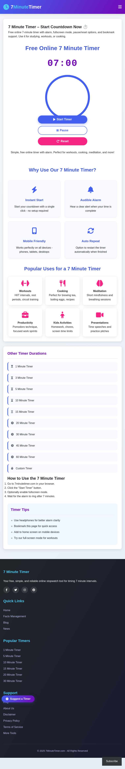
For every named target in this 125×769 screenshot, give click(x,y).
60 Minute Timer (23, 457)
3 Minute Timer (22, 377)
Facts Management (14, 616)
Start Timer (62, 119)
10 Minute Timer (22, 400)
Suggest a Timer (18, 698)
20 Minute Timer (23, 423)
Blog (6, 622)
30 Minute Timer (23, 434)
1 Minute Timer (22, 366)
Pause (62, 130)
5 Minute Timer (22, 389)
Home (6, 610)
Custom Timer (21, 468)
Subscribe (112, 761)
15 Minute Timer (22, 411)
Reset (62, 141)
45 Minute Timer (23, 445)
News (6, 628)
